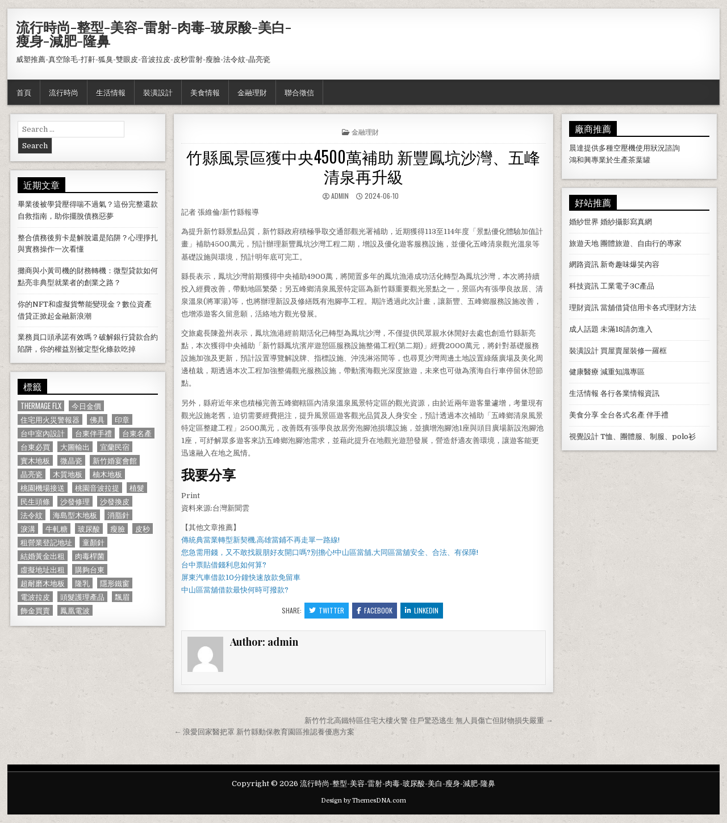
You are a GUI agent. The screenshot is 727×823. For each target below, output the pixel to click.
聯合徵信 (299, 92)
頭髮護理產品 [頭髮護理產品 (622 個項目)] (82, 596)
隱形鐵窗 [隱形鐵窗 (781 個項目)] (114, 583)
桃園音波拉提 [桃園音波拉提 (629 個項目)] (97, 487)
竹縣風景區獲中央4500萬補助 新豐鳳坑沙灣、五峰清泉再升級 (363, 166)
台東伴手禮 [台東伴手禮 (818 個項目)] (93, 433)
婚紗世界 (584, 222)
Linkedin (421, 610)
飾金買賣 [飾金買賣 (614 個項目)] (35, 610)
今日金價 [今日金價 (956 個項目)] (86, 405)
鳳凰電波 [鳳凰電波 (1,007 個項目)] (75, 610)
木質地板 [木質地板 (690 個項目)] (67, 474)
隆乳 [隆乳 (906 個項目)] (82, 583)
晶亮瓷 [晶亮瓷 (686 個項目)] (31, 474)
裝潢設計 (158, 92)
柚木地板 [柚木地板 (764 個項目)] (107, 474)
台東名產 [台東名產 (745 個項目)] (137, 433)
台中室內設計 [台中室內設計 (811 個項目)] (42, 433)
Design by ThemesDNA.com (363, 800)
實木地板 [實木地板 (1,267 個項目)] (35, 460)
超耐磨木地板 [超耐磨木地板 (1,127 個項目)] (42, 583)
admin (340, 195)
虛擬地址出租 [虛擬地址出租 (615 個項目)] (42, 569)
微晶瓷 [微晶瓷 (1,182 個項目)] (71, 460)
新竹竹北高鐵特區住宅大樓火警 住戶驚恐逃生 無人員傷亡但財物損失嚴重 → (428, 720)
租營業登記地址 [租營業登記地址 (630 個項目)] (46, 542)
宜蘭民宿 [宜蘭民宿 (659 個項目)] (114, 446)
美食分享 (584, 415)
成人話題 (584, 329)
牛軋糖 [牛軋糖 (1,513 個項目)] (56, 528)
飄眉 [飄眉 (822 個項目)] (122, 596)
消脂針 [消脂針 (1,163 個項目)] (118, 514)
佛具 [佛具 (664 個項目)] (97, 419)
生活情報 (111, 92)
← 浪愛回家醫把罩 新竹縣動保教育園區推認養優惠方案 (264, 732)
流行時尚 (63, 92)
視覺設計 (584, 436)
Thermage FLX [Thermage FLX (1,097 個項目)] (40, 405)
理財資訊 (584, 307)
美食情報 (205, 92)
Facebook (374, 610)
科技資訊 (584, 286)
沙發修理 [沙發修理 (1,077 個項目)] (75, 501)
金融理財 (252, 92)
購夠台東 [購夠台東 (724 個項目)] (90, 569)
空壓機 (624, 148)
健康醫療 (584, 371)
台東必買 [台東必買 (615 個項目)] (35, 446)
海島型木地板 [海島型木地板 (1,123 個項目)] (75, 514)
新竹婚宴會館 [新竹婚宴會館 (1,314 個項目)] (115, 460)
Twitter (326, 610)
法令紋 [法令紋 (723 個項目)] (31, 514)
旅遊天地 (584, 243)
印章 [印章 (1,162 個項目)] (122, 419)
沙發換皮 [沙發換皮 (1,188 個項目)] (114, 501)
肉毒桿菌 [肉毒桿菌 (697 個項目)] (90, 555)
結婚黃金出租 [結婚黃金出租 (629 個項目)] (42, 555)
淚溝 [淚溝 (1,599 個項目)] (27, 528)
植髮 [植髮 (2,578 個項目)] (136, 487)
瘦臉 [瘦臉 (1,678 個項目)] (117, 528)
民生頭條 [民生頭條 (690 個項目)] (35, 501)
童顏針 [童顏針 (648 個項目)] (93, 542)
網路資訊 (584, 264)
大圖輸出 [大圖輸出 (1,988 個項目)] (75, 446)
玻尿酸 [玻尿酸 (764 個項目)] (89, 528)
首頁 (23, 92)
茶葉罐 (639, 160)
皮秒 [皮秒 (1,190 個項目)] (142, 528)
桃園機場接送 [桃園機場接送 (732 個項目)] (42, 487)
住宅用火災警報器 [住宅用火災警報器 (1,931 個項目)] (50, 419)
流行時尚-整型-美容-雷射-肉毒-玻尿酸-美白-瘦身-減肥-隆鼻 (153, 33)
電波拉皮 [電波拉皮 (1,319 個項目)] (35, 596)
